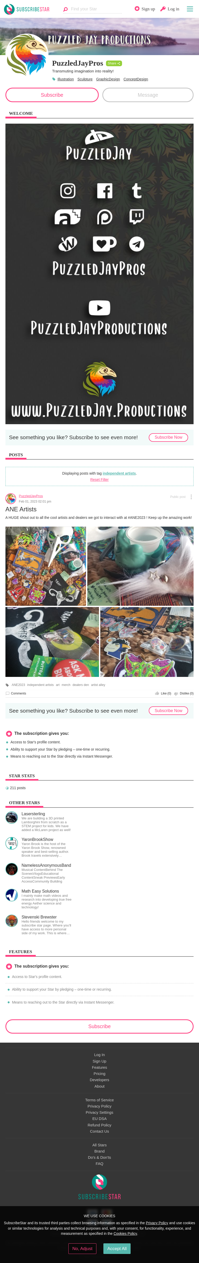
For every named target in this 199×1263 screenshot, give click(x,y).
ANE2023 (18, 685)
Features (99, 1067)
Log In (99, 1055)
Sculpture (85, 79)
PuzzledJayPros (31, 496)
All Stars (99, 1145)
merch (66, 685)
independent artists (119, 473)
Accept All (117, 1248)
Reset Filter (99, 479)
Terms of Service (99, 1100)
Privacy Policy (99, 1106)
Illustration (66, 79)
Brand (99, 1151)
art (58, 685)
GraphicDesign (108, 79)
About (100, 1086)
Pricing (99, 1074)
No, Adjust (82, 1248)
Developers (99, 1080)
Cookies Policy (125, 1233)
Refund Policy (99, 1125)
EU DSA (99, 1119)
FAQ (99, 1164)
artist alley (98, 685)
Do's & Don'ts (99, 1157)
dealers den (81, 685)
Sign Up (99, 1061)
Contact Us (99, 1131)
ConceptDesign (136, 79)
